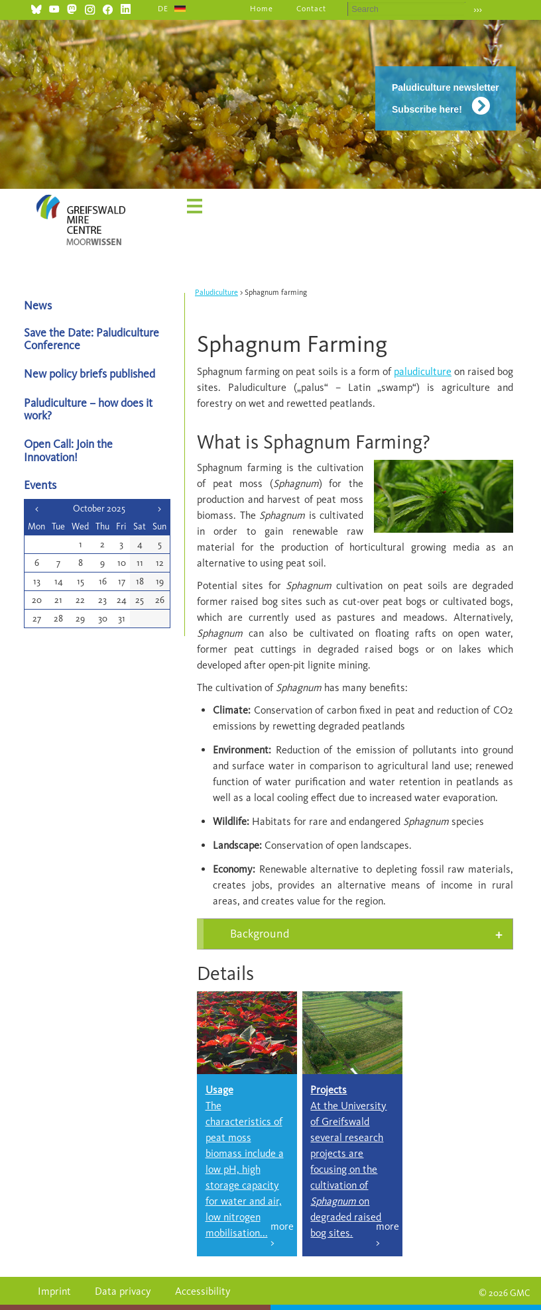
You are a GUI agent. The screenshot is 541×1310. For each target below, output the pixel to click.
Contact (311, 8)
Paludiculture (216, 292)
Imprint (54, 1291)
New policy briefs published (89, 373)
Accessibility (203, 1291)
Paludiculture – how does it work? (88, 409)
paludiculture (422, 371)
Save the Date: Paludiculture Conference (91, 338)
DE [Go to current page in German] (163, 8)
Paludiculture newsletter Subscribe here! (445, 98)
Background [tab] (259, 933)
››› (477, 10)
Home (261, 8)
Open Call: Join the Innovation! (68, 450)
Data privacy (123, 1291)
